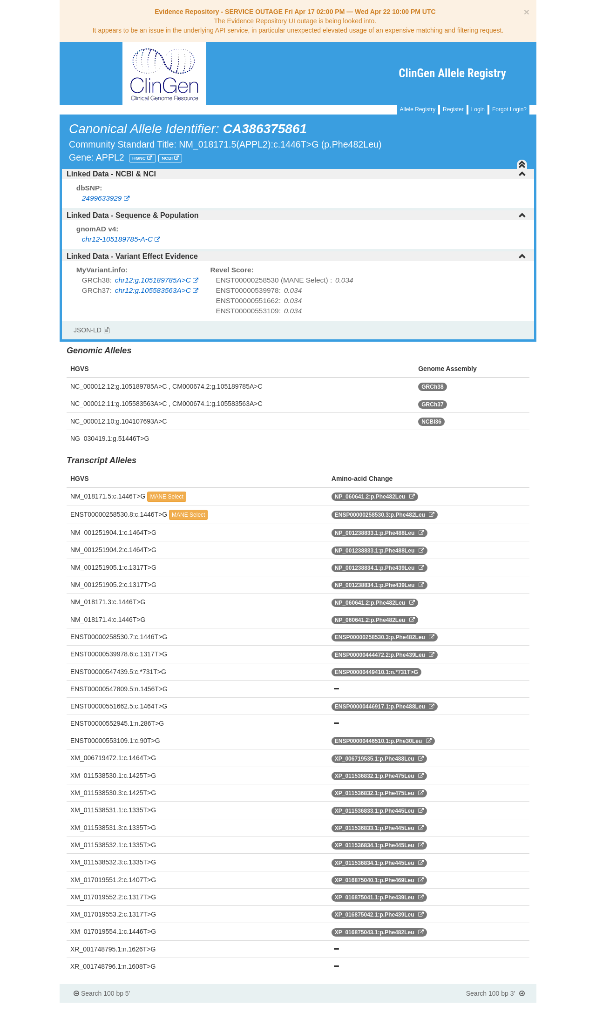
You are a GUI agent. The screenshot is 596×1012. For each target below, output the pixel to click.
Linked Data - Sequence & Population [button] (296, 215)
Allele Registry (418, 109)
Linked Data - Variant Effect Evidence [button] (296, 256)
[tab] (298, 174)
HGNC (139, 158)
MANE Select (166, 496)
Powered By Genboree (491, 1007)
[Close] (526, 12)
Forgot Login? (509, 109)
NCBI (168, 158)
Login (478, 109)
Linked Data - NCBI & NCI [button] (296, 174)
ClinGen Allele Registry (452, 73)
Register (453, 109)
